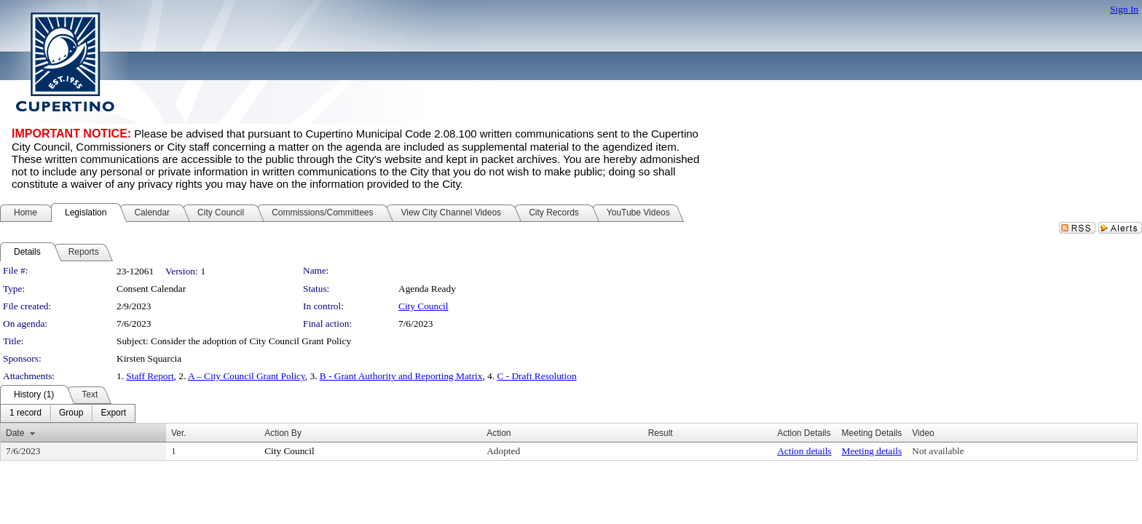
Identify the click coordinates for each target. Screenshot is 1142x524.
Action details (804, 450)
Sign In (1124, 9)
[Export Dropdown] (113, 413)
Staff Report (149, 375)
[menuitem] (25, 413)
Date (15, 433)
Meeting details (872, 450)
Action (499, 433)
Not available (938, 450)
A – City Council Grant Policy (246, 375)
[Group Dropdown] (71, 413)
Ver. (178, 433)
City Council (423, 306)
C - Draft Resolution (536, 375)
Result (660, 433)
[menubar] (67, 413)
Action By (283, 433)
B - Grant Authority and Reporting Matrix (401, 375)
